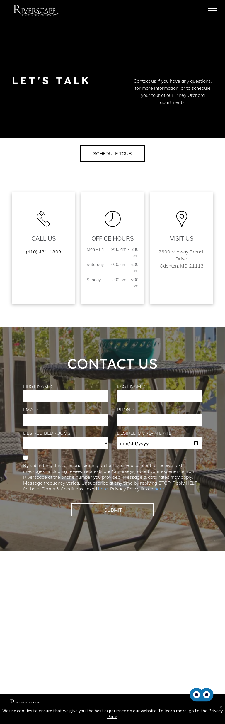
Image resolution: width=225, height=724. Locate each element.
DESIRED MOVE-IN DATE (144, 433)
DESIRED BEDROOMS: (47, 433)
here (103, 489)
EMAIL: (30, 409)
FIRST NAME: (37, 386)
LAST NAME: (131, 386)
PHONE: (125, 409)
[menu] (212, 10)
